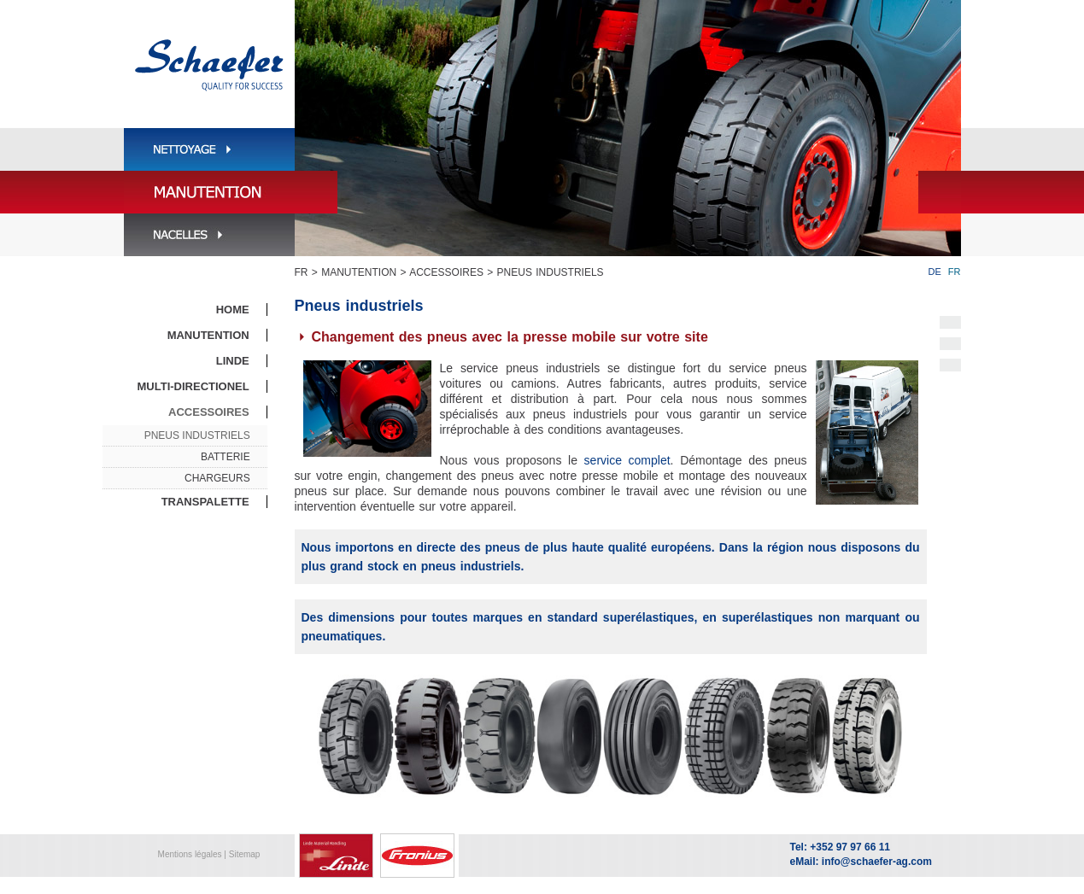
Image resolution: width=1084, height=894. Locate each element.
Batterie (225, 457)
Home (232, 309)
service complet (627, 460)
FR (301, 272)
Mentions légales (190, 854)
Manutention (358, 272)
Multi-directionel (193, 386)
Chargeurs (217, 478)
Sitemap (245, 854)
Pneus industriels (550, 272)
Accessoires (446, 272)
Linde (232, 360)
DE (935, 271)
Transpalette (205, 501)
